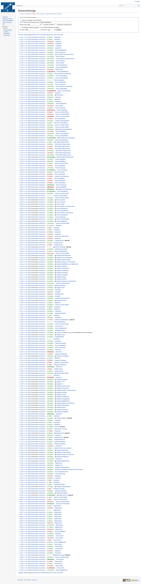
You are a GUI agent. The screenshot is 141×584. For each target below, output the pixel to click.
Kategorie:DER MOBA (62, 373)
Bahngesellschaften (60, 313)
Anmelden (137, 1)
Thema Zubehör (60, 56)
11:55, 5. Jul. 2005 (25, 127)
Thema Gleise (59, 105)
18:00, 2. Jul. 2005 (25, 531)
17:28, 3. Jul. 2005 (25, 437)
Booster (57, 426)
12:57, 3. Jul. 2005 (25, 488)
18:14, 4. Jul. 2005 (25, 253)
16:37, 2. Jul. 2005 (25, 553)
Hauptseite (57, 37)
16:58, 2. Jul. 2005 (25, 542)
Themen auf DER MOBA (61, 112)
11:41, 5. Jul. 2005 (25, 135)
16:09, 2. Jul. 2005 (25, 557)
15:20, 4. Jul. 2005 (25, 360)
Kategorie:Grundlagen (62, 356)
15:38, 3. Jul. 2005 (25, 456)
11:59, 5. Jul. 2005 (25, 116)
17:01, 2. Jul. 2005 (25, 540)
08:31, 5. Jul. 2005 (25, 223)
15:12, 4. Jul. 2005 (25, 369)
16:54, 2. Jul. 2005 (25, 546)
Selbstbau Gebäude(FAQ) (62, 467)
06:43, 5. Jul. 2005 (25, 225)
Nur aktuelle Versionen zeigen (30, 27)
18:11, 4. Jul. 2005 (25, 274)
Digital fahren (59, 69)
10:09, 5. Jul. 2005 (25, 170)
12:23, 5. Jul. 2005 (25, 84)
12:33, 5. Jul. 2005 (25, 69)
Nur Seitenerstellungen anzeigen (50, 27)
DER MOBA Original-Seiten (61, 142)
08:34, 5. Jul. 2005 (25, 210)
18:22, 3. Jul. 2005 (25, 431)
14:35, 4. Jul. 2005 (25, 420)
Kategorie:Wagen (61, 277)
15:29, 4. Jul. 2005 (25, 349)
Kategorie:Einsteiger (60, 360)
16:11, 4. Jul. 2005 (25, 309)
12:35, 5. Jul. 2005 (25, 61)
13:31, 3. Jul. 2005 (25, 473)
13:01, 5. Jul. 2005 (25, 37)
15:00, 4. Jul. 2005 (25, 377)
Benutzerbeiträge (8, 30)
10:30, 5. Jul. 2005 (25, 159)
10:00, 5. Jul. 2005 (25, 178)
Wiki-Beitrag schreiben (61, 249)
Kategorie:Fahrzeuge (62, 409)
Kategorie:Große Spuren (63, 386)
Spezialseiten (7, 33)
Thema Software (60, 61)
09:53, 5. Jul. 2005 (25, 185)
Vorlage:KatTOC (62, 495)
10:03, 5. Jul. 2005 (25, 174)
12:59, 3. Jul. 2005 (25, 484)
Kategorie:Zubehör (61, 300)
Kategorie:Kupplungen (61, 354)
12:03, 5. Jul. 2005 (25, 105)
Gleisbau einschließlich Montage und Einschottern (69, 469)
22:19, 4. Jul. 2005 (25, 240)
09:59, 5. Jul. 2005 (25, 182)
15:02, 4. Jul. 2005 (25, 373)
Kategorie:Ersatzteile (62, 274)
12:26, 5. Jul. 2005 (25, 78)
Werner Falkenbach (25, 13)
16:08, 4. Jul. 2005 (25, 315)
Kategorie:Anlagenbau (60, 364)
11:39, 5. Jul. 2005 (25, 140)
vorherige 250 (44, 34)
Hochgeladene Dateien (50, 13)
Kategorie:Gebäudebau (62, 405)
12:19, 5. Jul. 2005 (25, 91)
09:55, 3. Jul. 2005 (25, 497)
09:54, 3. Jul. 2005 (25, 501)
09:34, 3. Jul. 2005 (25, 523)
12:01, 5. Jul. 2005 (25, 108)
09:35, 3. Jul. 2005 (25, 521)
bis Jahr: (22, 29)
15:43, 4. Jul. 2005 (25, 343)
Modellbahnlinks (59, 294)
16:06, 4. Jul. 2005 (25, 319)
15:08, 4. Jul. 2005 (25, 371)
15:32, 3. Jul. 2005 (25, 463)
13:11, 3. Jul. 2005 (25, 476)
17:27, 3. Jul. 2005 (25, 441)
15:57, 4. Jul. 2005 (25, 330)
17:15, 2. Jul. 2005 (25, 533)
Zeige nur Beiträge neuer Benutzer (31, 20)
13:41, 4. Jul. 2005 (25, 429)
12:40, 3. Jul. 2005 (25, 495)
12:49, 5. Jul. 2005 (25, 50)
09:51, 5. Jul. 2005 (25, 191)
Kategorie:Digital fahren (60, 251)
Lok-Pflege (58, 289)
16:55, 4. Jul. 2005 (25, 296)
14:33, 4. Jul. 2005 (25, 422)
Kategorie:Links (60, 334)
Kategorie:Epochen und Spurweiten (66, 281)
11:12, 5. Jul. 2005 (25, 157)
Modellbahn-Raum (60, 330)
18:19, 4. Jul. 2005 (25, 251)
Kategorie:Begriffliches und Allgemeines (67, 264)
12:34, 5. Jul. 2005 (25, 65)
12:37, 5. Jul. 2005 (25, 54)
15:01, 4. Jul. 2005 (25, 375)
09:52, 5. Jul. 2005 (25, 189)
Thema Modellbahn (60, 118)
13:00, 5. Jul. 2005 (25, 41)
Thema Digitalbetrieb (61, 50)
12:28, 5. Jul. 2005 (25, 73)
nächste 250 (35, 34)
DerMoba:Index (59, 433)
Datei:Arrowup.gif (59, 555)
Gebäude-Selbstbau (59, 285)
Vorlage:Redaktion (61, 418)
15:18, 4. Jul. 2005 (25, 366)
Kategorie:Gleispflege (62, 270)
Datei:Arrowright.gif (60, 247)
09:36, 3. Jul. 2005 (25, 516)
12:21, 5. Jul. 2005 (25, 86)
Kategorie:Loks (60, 287)
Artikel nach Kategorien (8, 20)
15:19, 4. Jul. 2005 (25, 362)
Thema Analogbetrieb (62, 67)
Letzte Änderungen (7, 22)
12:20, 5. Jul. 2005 (25, 88)
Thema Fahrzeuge (60, 52)
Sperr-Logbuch (40, 13)
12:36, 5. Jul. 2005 (25, 56)
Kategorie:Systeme (61, 279)
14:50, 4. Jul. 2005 (25, 414)
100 (55, 34)
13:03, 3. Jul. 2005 (25, 482)
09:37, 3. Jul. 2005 (25, 512)
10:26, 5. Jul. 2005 (25, 161)
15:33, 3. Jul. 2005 (25, 461)
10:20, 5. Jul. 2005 (25, 163)
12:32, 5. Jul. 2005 (25, 71)
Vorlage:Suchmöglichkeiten (64, 129)
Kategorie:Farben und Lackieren (63, 448)
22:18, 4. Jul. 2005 (25, 242)
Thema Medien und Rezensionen (64, 54)
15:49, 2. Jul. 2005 (25, 570)
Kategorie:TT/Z (60, 381)
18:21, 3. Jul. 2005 (25, 435)
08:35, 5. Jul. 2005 (25, 200)
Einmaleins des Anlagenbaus (67, 138)
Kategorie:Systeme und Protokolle (65, 262)
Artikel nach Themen (7, 18)
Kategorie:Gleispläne (62, 272)
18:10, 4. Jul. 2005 (25, 279)
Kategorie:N (59, 384)
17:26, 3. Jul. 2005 (25, 444)
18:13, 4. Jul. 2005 (25, 257)
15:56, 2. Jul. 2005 (25, 568)
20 (50, 34)
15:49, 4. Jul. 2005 (25, 339)
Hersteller (57, 292)
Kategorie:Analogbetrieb (63, 399)
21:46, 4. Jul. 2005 (25, 249)
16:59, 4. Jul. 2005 (25, 287)
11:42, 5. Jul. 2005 (25, 133)
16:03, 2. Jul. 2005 (25, 563)
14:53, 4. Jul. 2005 (25, 394)
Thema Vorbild (60, 63)
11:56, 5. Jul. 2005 (25, 123)
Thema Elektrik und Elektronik (62, 73)
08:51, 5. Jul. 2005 (25, 193)
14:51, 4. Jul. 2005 (25, 407)
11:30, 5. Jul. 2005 (25, 142)
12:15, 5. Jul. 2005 (25, 93)
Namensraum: (24, 24)
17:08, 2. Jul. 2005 (25, 535)
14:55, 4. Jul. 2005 (25, 379)
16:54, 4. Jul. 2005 (25, 298)
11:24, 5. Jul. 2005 (25, 152)
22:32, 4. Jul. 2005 (25, 232)
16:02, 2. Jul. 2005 (25, 565)
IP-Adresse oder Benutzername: (31, 22)
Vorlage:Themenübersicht (62, 120)
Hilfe (3, 24)
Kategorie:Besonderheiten (63, 255)
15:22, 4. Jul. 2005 (25, 352)
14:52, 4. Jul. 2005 (25, 403)
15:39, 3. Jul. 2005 (25, 454)
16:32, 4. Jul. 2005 (25, 304)
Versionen (42, 37)
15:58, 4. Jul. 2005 (25, 326)
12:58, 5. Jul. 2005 (25, 46)
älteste (26, 34)
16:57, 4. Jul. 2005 (25, 292)
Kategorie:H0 (58, 465)
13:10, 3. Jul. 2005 (25, 478)
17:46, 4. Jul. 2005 (25, 285)
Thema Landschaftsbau (61, 78)
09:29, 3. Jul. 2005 (25, 527)
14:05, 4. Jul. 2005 (25, 426)
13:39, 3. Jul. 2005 (25, 471)
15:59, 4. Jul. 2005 (25, 322)
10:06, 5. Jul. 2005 (25, 172)
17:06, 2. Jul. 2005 (25, 538)
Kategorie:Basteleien (62, 379)
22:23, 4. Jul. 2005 (25, 238)
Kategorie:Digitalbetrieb (62, 401)
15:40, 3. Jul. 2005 (25, 452)
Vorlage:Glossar (59, 240)
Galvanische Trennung (60, 429)
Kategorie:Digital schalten (63, 259)
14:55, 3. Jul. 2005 (25, 467)
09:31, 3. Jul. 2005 (25, 525)
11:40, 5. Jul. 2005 (25, 138)
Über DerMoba (27, 579)
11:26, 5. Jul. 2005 (25, 150)
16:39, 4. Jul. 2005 (25, 302)
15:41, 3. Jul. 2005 (25, 448)
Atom (6, 28)
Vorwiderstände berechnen (62, 298)
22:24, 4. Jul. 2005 (25, 236)
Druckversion (7, 35)
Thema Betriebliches (61, 65)
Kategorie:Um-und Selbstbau (64, 257)
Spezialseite (19, 5)
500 (61, 34)
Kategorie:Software (61, 392)
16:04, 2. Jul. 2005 (25, 561)
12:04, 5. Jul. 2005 (25, 103)
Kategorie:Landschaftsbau (61, 362)
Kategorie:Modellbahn (62, 411)
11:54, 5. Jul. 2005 (25, 129)
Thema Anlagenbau (59, 80)
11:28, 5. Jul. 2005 (25, 146)
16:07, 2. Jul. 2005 (25, 559)
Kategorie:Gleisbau (61, 266)
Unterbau (58, 332)
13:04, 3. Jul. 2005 (25, 480)
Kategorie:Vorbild (61, 394)
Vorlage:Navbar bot (59, 439)
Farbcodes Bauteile (60, 343)
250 (58, 34)
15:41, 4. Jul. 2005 (25, 347)
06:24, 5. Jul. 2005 (25, 227)
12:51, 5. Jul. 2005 (25, 48)
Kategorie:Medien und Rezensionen (66, 390)
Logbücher (59, 13)
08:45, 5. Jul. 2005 (25, 197)
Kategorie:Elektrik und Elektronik (65, 403)
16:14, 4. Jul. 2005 (25, 307)
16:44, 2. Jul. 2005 (25, 548)
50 (52, 34)
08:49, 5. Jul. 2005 (25, 195)
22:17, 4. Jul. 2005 (25, 245)
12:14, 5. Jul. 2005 (25, 97)
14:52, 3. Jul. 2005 (25, 469)
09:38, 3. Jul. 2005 (25, 510)
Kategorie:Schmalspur (62, 388)
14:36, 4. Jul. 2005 (25, 416)
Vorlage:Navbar (58, 437)
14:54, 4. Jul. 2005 (25, 386)
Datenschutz (20, 579)
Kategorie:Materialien (62, 450)
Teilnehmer (59, 225)
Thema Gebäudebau (61, 75)
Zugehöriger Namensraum (64, 24)
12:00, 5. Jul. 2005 (25, 112)
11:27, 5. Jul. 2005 (25, 148)
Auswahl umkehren (49, 24)
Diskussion (33, 13)
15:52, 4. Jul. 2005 (25, 334)
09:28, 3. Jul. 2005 (25, 529)
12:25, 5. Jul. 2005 (25, 80)
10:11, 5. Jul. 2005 (25, 165)
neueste (21, 34)
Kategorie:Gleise (61, 407)
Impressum (34, 579)
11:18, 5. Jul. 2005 (25, 155)
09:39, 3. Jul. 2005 (25, 506)
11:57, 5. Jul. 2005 (25, 120)
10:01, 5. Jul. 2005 (25, 176)
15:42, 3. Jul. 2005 (25, 446)
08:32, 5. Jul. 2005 (25, 221)
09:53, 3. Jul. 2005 (25, 503)
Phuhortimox (59, 95)
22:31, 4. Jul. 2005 (25, 234)
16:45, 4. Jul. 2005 (25, 300)
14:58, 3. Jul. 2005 (25, 465)
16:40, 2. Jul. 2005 (25, 551)
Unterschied (34, 37)
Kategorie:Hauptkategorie (62, 319)
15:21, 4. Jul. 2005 (25, 356)
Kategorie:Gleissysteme (63, 268)
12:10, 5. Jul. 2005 (25, 99)
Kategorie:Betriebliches (62, 396)
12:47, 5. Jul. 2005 (25, 52)
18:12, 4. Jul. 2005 (25, 264)
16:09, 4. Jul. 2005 (25, 313)
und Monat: (44, 29)
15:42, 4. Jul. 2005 (25, 345)
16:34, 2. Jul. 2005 (25, 555)
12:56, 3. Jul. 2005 (25, 491)
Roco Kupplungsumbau (61, 471)
